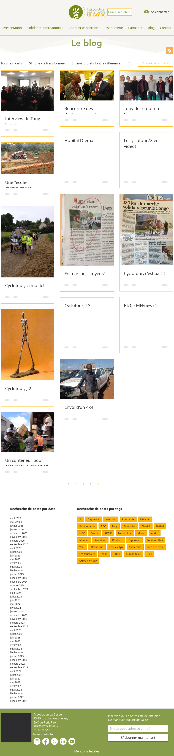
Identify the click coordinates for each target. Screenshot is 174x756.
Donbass (117, 540)
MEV (82, 533)
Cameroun (135, 547)
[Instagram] (37, 741)
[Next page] (105, 484)
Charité (146, 526)
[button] (129, 64)
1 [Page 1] (76, 484)
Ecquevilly (93, 519)
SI (80, 519)
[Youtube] (71, 741)
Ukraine (144, 519)
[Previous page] (68, 484)
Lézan (104, 554)
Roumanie (128, 519)
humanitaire (133, 554)
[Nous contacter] (43, 734)
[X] (54, 741)
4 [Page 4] (98, 484)
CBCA (117, 554)
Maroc (141, 533)
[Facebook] (45, 741)
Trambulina (125, 533)
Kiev (149, 554)
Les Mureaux (87, 554)
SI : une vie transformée (47, 63)
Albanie (83, 540)
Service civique (88, 561)
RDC (103, 526)
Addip (154, 533)
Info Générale (155, 547)
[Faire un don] (119, 12)
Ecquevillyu (116, 547)
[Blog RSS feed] (169, 50)
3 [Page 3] (90, 484)
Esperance (135, 540)
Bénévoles (129, 526)
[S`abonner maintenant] (138, 737)
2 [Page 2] (83, 484)
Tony (114, 526)
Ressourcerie (87, 526)
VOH (82, 547)
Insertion (110, 519)
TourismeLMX (155, 540)
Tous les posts (11, 63)
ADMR (108, 533)
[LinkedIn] (63, 741)
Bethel (160, 526)
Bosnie (95, 533)
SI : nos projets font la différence (96, 63)
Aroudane (100, 540)
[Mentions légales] (87, 751)
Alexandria (97, 547)
